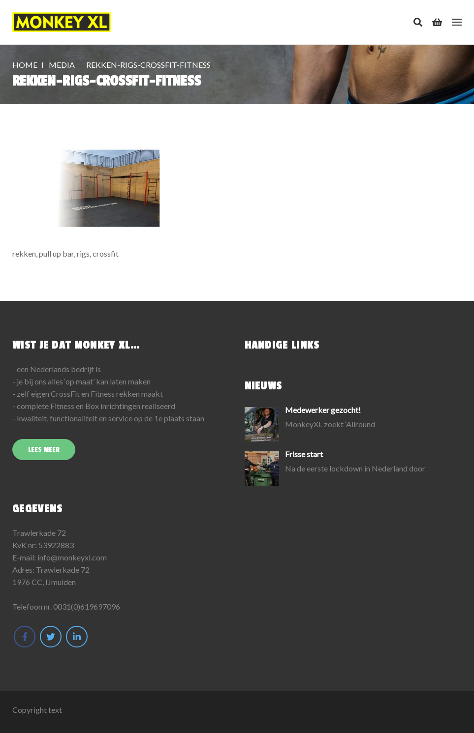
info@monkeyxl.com (72, 557)
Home (24, 64)
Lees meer (44, 449)
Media (62, 64)
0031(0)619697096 (86, 606)
